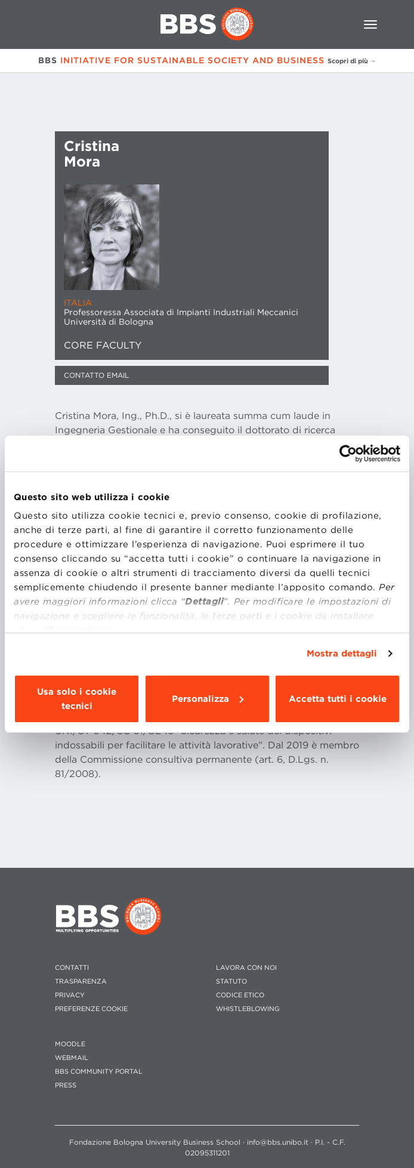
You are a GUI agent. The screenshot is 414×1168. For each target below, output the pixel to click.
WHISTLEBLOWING (248, 1009)
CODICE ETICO (240, 995)
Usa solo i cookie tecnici (76, 698)
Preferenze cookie (91, 1009)
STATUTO (231, 981)
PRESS (65, 1085)
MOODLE (70, 1044)
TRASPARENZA (81, 981)
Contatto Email (96, 375)
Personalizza (207, 699)
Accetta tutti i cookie (338, 699)
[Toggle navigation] (370, 24)
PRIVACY (70, 995)
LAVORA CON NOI (246, 967)
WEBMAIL (71, 1058)
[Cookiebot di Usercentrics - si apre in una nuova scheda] (348, 454)
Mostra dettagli (342, 653)
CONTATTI (72, 967)
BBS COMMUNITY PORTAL (99, 1071)
